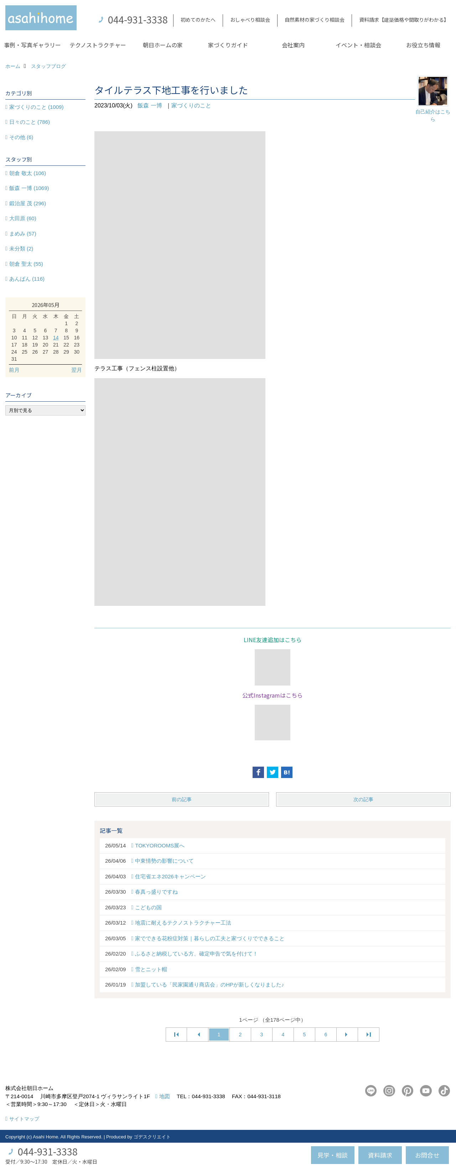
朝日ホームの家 (163, 45)
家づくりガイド (228, 45)
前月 (14, 370)
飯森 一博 (150, 105)
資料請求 (380, 1155)
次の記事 (363, 799)
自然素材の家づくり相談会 (314, 19)
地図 (164, 1096)
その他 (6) (21, 137)
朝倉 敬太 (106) (27, 173)
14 (56, 337)
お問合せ (427, 1155)
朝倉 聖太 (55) (26, 264)
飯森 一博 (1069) (29, 188)
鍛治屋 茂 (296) (27, 203)
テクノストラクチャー (97, 45)
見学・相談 (332, 1155)
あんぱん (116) (27, 279)
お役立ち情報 (423, 45)
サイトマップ (24, 1119)
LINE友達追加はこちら (273, 639)
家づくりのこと (191, 105)
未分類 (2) (21, 248)
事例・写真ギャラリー (32, 45)
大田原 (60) (22, 218)
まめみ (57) (22, 234)
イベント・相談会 (358, 45)
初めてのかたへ (198, 19)
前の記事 (182, 799)
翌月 (76, 370)
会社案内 (293, 45)
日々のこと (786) (29, 122)
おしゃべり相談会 (250, 19)
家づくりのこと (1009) (36, 107)
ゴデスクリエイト (152, 1136)
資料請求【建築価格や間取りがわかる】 (404, 19)
